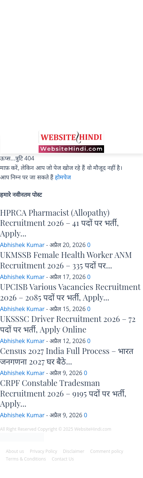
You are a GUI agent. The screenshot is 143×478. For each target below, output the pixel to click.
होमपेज (63, 177)
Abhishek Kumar (22, 245)
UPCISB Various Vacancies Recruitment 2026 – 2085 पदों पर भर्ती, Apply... (70, 292)
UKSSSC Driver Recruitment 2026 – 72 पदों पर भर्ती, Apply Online (68, 324)
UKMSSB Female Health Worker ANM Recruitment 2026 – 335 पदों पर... (66, 260)
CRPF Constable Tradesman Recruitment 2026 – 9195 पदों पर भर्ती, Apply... (63, 393)
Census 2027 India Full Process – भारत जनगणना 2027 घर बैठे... (67, 356)
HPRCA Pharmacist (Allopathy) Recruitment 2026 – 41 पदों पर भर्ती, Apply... (59, 223)
